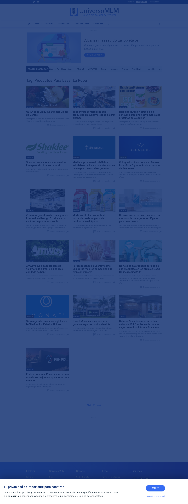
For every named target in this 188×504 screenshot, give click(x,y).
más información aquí (155, 496)
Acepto (155, 488)
